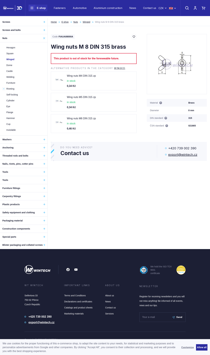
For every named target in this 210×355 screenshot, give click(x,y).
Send (177, 317)
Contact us (149, 8)
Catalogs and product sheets (78, 307)
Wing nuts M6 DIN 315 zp (81, 118)
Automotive (80, 8)
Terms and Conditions (75, 295)
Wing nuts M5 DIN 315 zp (81, 97)
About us (109, 295)
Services (109, 313)
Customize (187, 347)
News (132, 8)
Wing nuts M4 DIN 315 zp (81, 75)
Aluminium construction (108, 8)
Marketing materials (74, 313)
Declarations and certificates (78, 301)
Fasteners (60, 8)
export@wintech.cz (182, 155)
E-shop (37, 9)
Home (54, 22)
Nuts (75, 22)
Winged (86, 22)
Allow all (202, 347)
